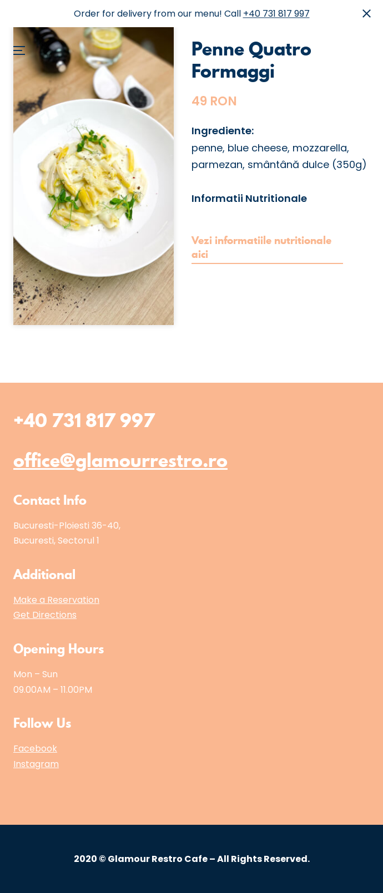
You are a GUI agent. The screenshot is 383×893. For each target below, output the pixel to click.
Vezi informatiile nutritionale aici (261, 247)
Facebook (35, 748)
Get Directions (45, 614)
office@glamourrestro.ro (120, 460)
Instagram (36, 764)
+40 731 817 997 (276, 13)
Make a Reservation (56, 599)
